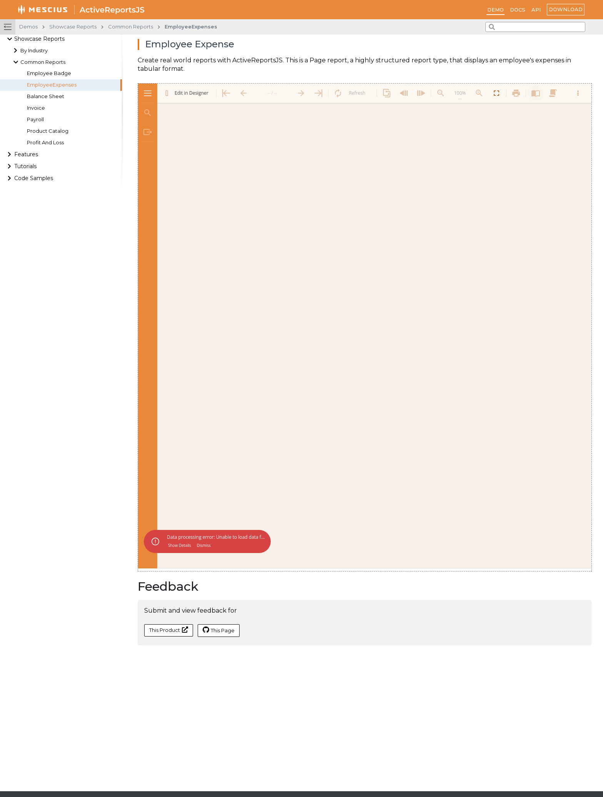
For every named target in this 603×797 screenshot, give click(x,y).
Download (566, 9)
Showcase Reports (39, 39)
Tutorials (25, 166)
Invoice (36, 108)
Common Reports (42, 62)
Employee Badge (49, 73)
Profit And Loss (45, 142)
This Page (219, 630)
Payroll (35, 119)
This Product (168, 630)
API (536, 10)
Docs (517, 10)
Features (26, 154)
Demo (495, 10)
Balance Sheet (45, 96)
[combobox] (535, 27)
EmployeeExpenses (52, 85)
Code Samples (33, 178)
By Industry (34, 50)
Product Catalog (47, 131)
